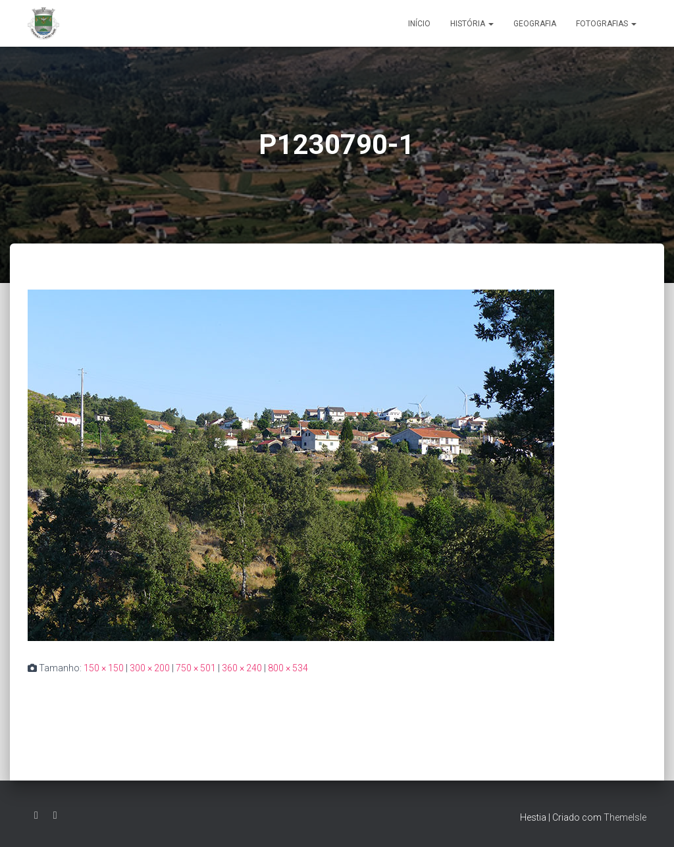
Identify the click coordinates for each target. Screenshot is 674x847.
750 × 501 (196, 668)
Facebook (36, 815)
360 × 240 (242, 668)
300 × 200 (150, 668)
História (472, 23)
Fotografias (606, 23)
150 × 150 (104, 668)
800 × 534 (288, 668)
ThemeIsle (625, 817)
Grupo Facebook (55, 815)
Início (419, 23)
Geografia (534, 23)
